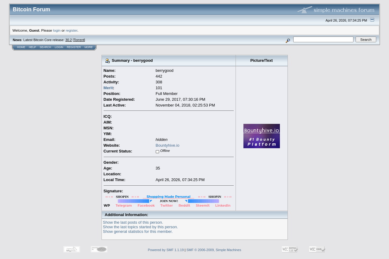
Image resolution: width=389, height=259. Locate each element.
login (57, 30)
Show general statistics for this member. (138, 231)
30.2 (68, 40)
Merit (108, 88)
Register (74, 47)
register (71, 30)
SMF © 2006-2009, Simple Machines (214, 250)
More (88, 47)
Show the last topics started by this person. (140, 227)
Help (32, 47)
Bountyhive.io (167, 145)
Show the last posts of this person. (133, 222)
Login (59, 47)
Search (45, 47)
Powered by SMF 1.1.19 (166, 250)
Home (21, 47)
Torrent (79, 40)
